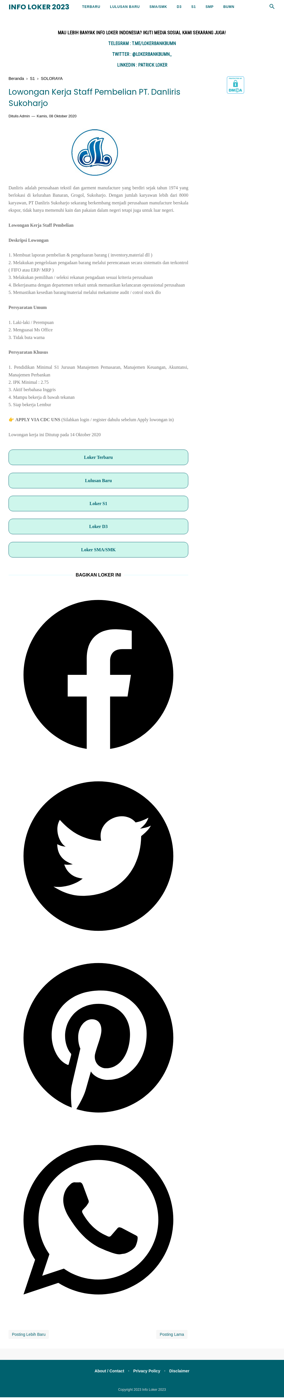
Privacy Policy (146, 1372)
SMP (210, 7)
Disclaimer (181, 1372)
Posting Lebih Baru (28, 1336)
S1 (193, 7)
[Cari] (272, 8)
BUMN (228, 7)
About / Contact (107, 1372)
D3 (179, 7)
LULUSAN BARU (125, 7)
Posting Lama (172, 1336)
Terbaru (91, 7)
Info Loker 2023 (39, 7)
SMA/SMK (158, 7)
